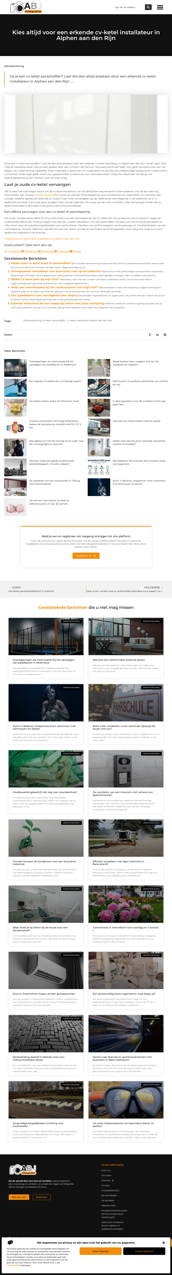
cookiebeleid (13, 1265)
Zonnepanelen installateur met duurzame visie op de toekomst (56, 271)
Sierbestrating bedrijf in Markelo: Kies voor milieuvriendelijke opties (38, 1058)
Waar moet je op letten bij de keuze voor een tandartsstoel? (40, 929)
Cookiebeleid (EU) (110, 1190)
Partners (107, 1180)
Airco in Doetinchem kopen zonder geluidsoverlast (44, 993)
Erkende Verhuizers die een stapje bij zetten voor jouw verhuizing (57, 303)
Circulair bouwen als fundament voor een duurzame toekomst (44, 863)
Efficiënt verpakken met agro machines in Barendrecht (118, 863)
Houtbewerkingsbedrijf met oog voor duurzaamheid (45, 792)
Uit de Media (107, 1200)
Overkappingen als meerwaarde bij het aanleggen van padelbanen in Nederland (44, 661)
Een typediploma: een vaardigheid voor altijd (43, 295)
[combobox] (129, 7)
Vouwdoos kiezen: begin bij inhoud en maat (54, 401)
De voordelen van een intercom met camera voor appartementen (123, 794)
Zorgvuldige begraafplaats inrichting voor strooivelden (38, 1125)
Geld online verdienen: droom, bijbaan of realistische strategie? (112, 1225)
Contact (105, 1185)
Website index (108, 1205)
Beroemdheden (109, 1195)
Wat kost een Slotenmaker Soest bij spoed (136, 421)
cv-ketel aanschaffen (46, 194)
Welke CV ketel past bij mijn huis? (35, 279)
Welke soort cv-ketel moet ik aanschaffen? (41, 263)
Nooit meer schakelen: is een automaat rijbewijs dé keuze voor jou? (124, 727)
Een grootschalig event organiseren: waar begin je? (124, 993)
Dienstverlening (14, 66)
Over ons (106, 1170)
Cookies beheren (144, 1251)
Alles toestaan (101, 1251)
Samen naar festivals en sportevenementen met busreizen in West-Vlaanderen (122, 1058)
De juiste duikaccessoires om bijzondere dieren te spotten (123, 1125)
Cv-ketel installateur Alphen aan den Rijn (89, 320)
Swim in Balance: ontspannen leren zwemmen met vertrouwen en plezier (44, 727)
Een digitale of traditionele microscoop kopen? (55, 381)
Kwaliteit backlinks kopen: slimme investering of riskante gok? (114, 1213)
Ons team (106, 1175)
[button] (163, 1242)
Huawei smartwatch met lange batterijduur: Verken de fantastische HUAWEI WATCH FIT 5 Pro (55, 424)
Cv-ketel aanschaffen (53, 320)
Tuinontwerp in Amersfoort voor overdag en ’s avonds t (125, 929)
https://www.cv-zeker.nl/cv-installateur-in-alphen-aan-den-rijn (41, 238)
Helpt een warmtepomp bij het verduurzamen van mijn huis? (54, 287)
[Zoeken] (148, 7)
